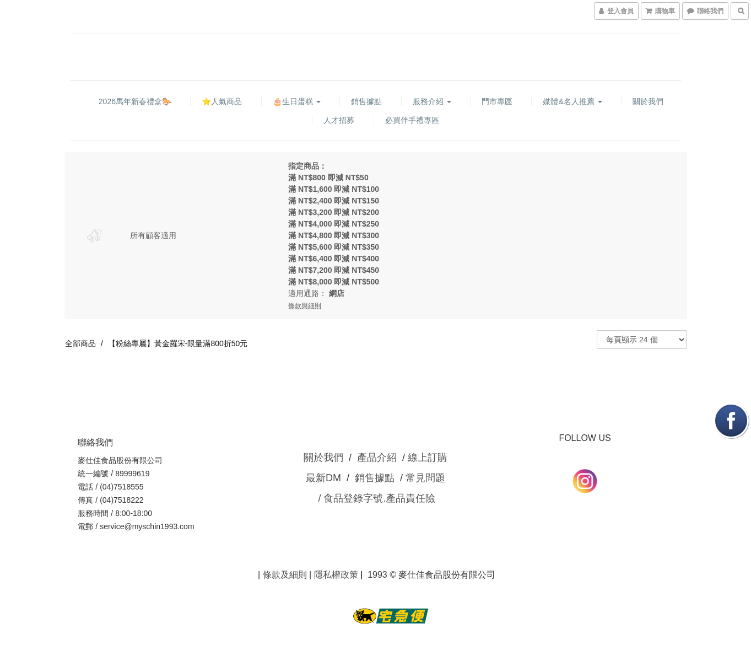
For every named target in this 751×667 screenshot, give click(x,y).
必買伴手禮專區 (412, 120)
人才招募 (338, 120)
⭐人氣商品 (222, 101)
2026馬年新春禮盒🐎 (135, 101)
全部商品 (80, 343)
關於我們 (648, 101)
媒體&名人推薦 (572, 101)
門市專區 (497, 101)
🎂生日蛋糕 (297, 101)
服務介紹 (432, 101)
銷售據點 (366, 101)
